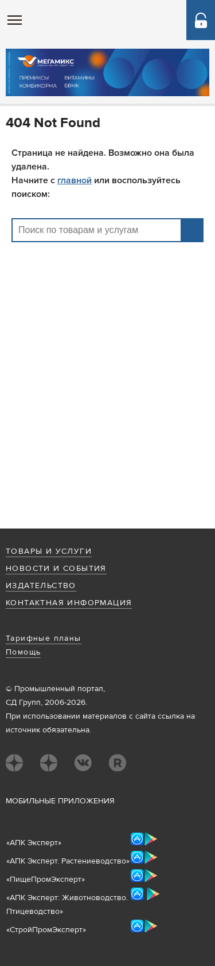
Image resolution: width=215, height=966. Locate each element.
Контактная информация (69, 603)
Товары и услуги (49, 551)
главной (74, 180)
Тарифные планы (43, 638)
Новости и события (56, 568)
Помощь (23, 652)
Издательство (41, 586)
